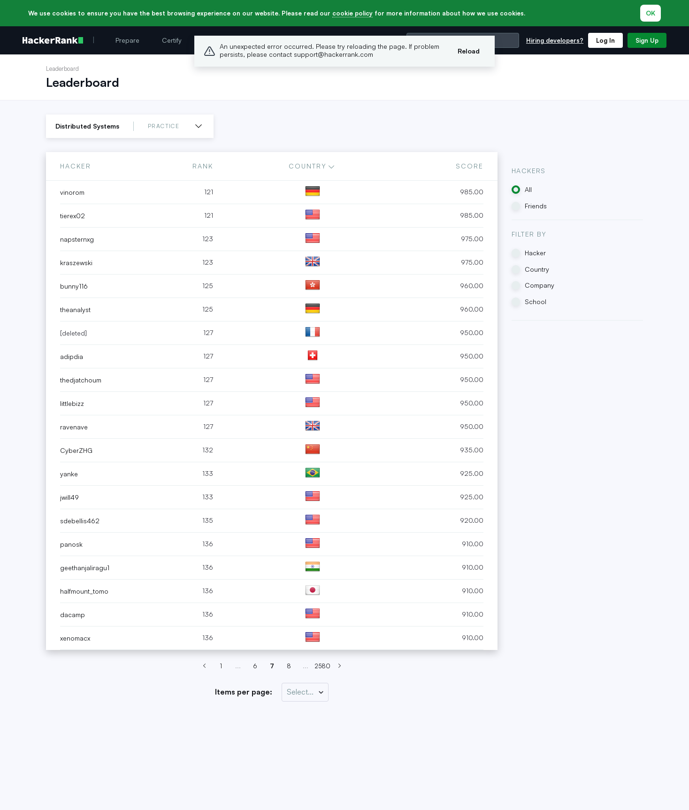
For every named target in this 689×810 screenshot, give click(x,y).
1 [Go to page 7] (221, 666)
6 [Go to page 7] (255, 666)
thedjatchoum (80, 380)
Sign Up (646, 40)
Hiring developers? (554, 40)
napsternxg (77, 239)
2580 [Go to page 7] (322, 666)
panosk (71, 544)
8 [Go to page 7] (289, 666)
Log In (605, 40)
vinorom (72, 192)
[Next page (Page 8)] (339, 666)
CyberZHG (76, 450)
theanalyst (75, 309)
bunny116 (74, 286)
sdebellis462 (80, 521)
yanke (69, 474)
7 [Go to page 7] (272, 666)
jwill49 (69, 497)
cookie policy (352, 13)
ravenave (74, 427)
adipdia (71, 356)
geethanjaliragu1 (84, 568)
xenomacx (75, 638)
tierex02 (72, 216)
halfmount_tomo (84, 591)
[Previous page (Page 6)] (204, 666)
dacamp (72, 615)
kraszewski (76, 263)
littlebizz (72, 403)
